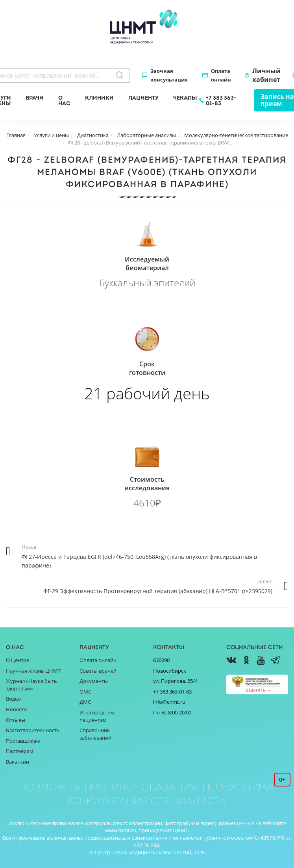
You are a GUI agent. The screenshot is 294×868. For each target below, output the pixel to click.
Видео (13, 698)
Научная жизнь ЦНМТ (33, 670)
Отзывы (15, 719)
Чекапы (185, 97)
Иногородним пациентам (97, 716)
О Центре (17, 660)
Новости (16, 709)
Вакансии (17, 761)
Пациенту (143, 97)
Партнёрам (19, 751)
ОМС (85, 691)
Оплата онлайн (221, 75)
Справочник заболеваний (95, 734)
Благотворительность (33, 730)
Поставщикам (23, 740)
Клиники (99, 97)
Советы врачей (98, 670)
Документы (94, 680)
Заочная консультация (169, 75)
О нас (64, 100)
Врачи (35, 97)
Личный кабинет (266, 75)
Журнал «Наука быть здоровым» (31, 684)
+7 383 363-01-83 (221, 100)
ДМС (85, 701)
